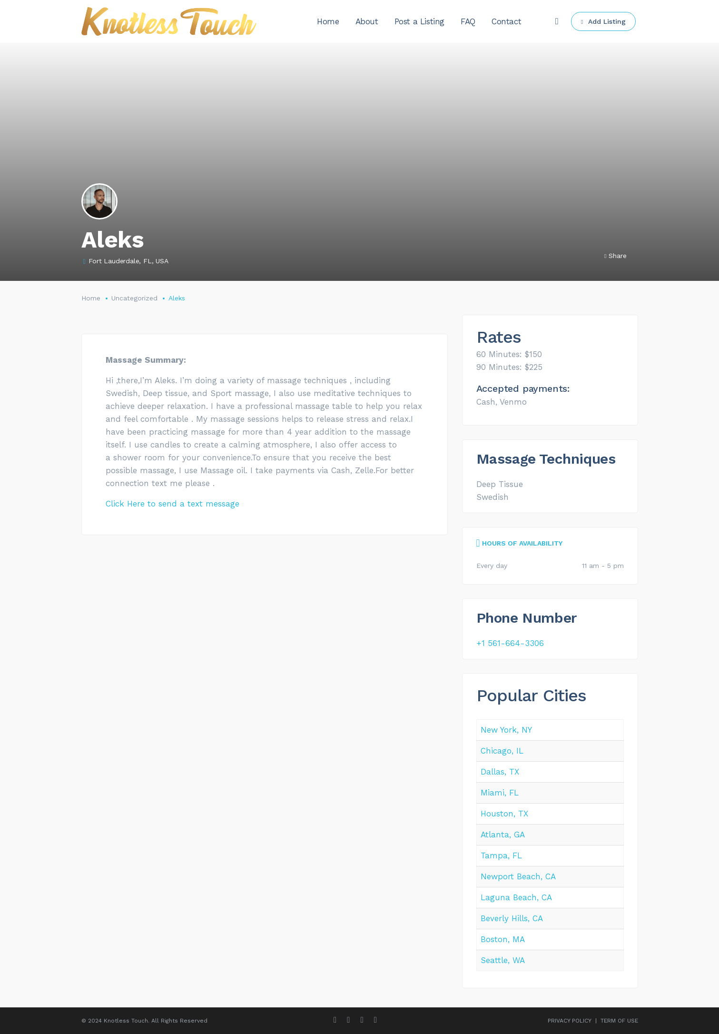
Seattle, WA (503, 960)
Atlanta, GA (503, 834)
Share (615, 255)
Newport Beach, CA (518, 876)
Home (90, 298)
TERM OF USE (619, 1020)
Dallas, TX (500, 771)
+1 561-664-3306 (510, 643)
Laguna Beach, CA (516, 897)
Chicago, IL (502, 751)
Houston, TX (504, 813)
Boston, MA (503, 939)
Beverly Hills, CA (512, 918)
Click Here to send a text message (172, 503)
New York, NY (506, 730)
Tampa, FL (501, 855)
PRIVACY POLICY (569, 1020)
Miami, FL (500, 792)
